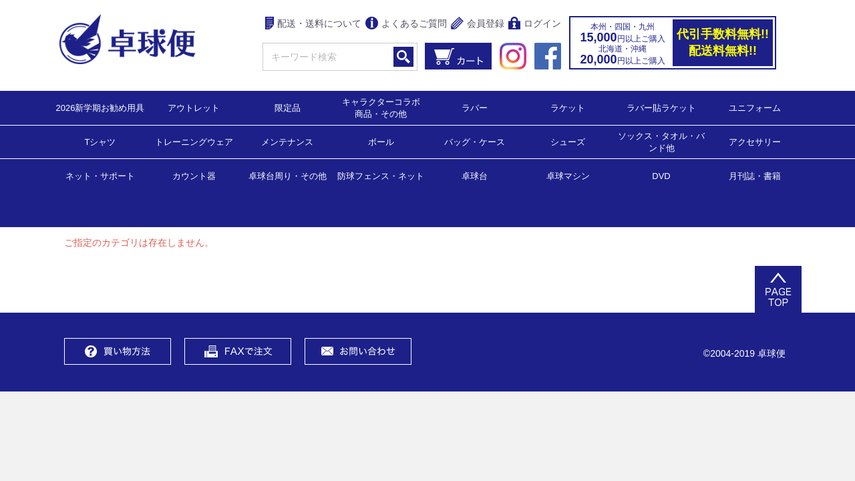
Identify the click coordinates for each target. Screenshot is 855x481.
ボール (381, 141)
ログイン (534, 24)
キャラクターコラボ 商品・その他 (385, 107)
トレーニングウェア (194, 141)
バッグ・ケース (474, 141)
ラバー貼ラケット (661, 107)
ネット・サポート (100, 175)
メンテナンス (287, 141)
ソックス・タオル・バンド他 (661, 141)
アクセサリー (755, 141)
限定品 (288, 107)
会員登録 (477, 24)
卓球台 (475, 175)
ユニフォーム (755, 107)
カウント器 (194, 175)
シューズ (567, 141)
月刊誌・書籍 (755, 175)
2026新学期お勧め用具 (100, 107)
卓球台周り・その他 (287, 175)
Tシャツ (100, 141)
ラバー (475, 107)
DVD (661, 176)
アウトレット (194, 107)
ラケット (567, 107)
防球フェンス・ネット (380, 175)
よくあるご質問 (406, 24)
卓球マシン (568, 175)
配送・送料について (313, 24)
